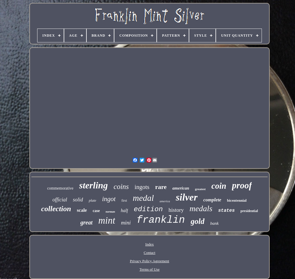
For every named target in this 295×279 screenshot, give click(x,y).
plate (92, 200)
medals (201, 208)
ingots (142, 186)
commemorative (60, 188)
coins (121, 186)
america (165, 201)
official (59, 200)
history (176, 210)
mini (126, 223)
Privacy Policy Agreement (149, 261)
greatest (200, 189)
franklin (161, 220)
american (180, 188)
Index (149, 244)
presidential (249, 211)
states (226, 210)
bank (214, 223)
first (124, 201)
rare (161, 186)
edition (148, 209)
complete (212, 200)
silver (187, 197)
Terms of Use (149, 269)
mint (106, 220)
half (124, 210)
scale (82, 210)
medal (143, 198)
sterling (93, 185)
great (86, 222)
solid (78, 200)
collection (56, 209)
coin (218, 185)
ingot (109, 199)
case (96, 211)
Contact (149, 252)
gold (198, 221)
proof (242, 185)
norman (110, 211)
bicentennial (237, 200)
